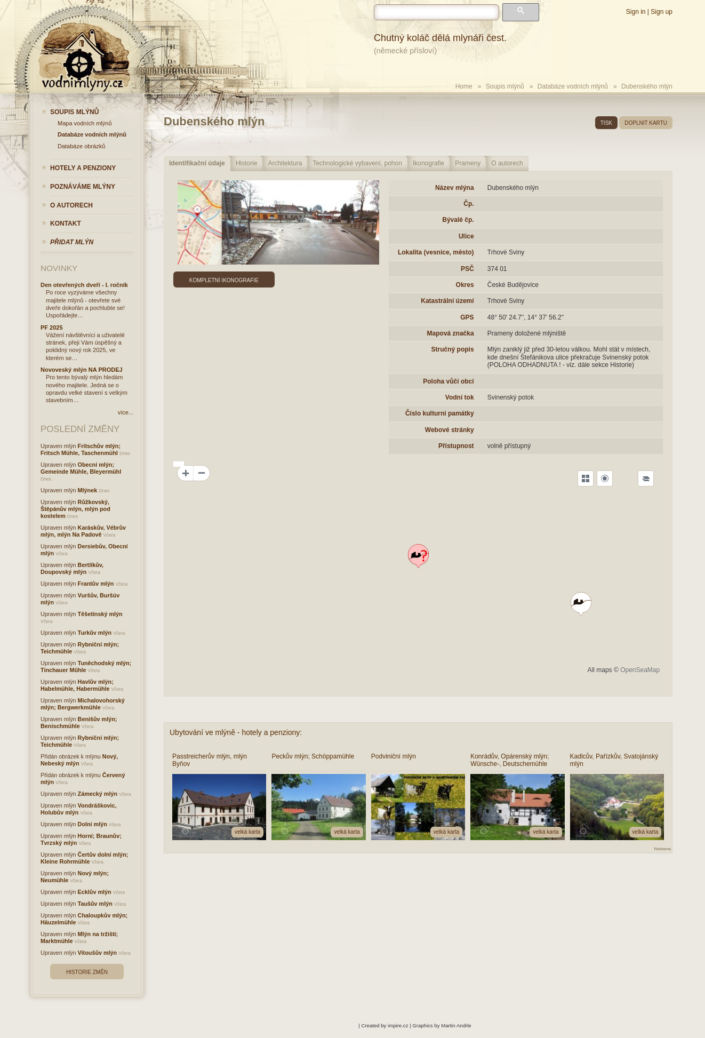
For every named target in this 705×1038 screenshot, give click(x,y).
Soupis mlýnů (505, 86)
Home (463, 86)
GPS (467, 317)
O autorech (507, 163)
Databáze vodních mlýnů (573, 86)
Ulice (466, 236)
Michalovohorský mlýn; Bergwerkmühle (83, 703)
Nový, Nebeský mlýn (79, 759)
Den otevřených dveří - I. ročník (84, 285)
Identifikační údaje (197, 163)
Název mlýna (454, 187)
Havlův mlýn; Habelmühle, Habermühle (77, 685)
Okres (465, 285)
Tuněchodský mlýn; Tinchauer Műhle (86, 666)
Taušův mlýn (95, 903)
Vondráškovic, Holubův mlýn (79, 809)
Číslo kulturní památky (439, 413)
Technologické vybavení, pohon (357, 163)
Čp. (468, 203)
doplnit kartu (645, 123)
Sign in (636, 11)
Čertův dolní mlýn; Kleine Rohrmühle (84, 858)
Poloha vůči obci (448, 381)
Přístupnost (456, 446)
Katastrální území (447, 301)
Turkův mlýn (94, 632)
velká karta (247, 832)
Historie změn (87, 972)
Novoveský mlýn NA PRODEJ (82, 369)
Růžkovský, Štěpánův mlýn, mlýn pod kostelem (75, 509)
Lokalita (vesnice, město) (436, 252)
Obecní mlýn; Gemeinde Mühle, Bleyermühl (81, 468)
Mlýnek (88, 490)
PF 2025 (52, 327)
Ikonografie (428, 163)
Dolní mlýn (92, 824)
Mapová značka (450, 333)
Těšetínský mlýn (100, 614)
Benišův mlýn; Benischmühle (79, 722)
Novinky (59, 268)
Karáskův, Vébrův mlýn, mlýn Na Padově (83, 531)
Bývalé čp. (458, 219)
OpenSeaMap (640, 670)
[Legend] (645, 478)
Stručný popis (452, 349)
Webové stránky (449, 430)
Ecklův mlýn (94, 892)
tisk (606, 123)
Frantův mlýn (96, 583)
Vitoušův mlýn (97, 952)
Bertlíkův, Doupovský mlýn (72, 568)
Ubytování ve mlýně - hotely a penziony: (236, 732)
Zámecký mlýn (97, 794)
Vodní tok (459, 397)
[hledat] (436, 12)
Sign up (661, 11)
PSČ (467, 269)
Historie (247, 163)
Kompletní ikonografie (224, 280)
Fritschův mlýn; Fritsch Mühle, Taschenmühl (81, 449)
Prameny (467, 163)
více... (125, 412)
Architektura (285, 163)
